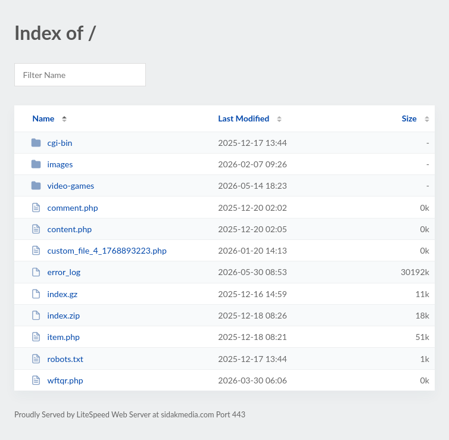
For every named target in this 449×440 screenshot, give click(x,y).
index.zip (55, 315)
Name (43, 118)
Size (409, 118)
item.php (55, 337)
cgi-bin (51, 143)
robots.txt (57, 359)
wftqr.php (57, 380)
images (52, 164)
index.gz (54, 294)
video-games (62, 185)
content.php (61, 229)
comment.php (64, 207)
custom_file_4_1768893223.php (99, 250)
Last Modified (243, 118)
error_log (55, 272)
